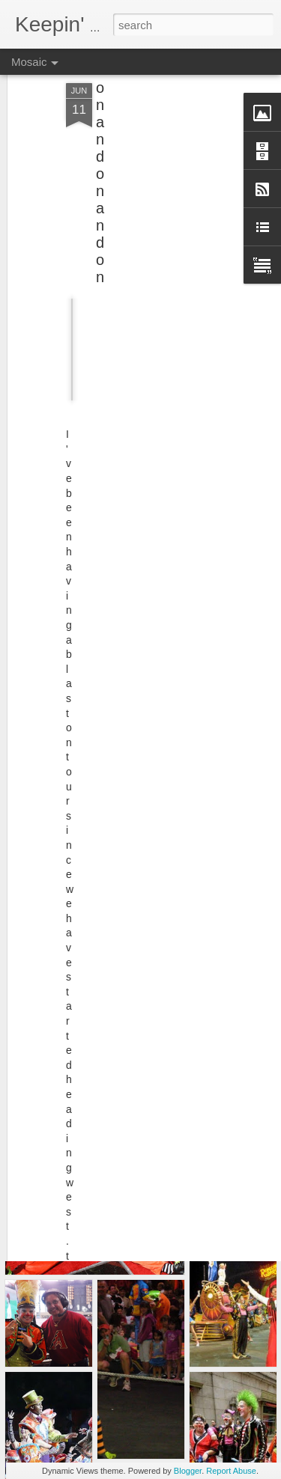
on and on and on (100, 145)
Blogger (188, 1470)
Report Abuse (231, 1470)
